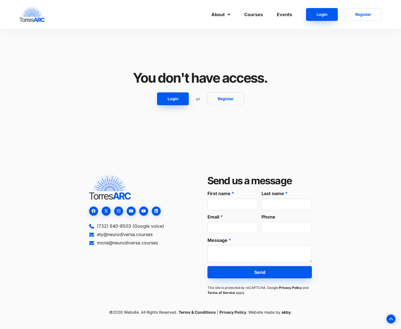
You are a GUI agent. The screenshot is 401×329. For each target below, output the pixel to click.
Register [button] (363, 14)
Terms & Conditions (197, 312)
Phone (268, 217)
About (220, 14)
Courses (253, 14)
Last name (273, 193)
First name (219, 193)
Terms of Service (221, 293)
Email (213, 217)
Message (218, 240)
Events (284, 14)
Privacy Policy (290, 288)
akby (286, 312)
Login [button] (322, 14)
